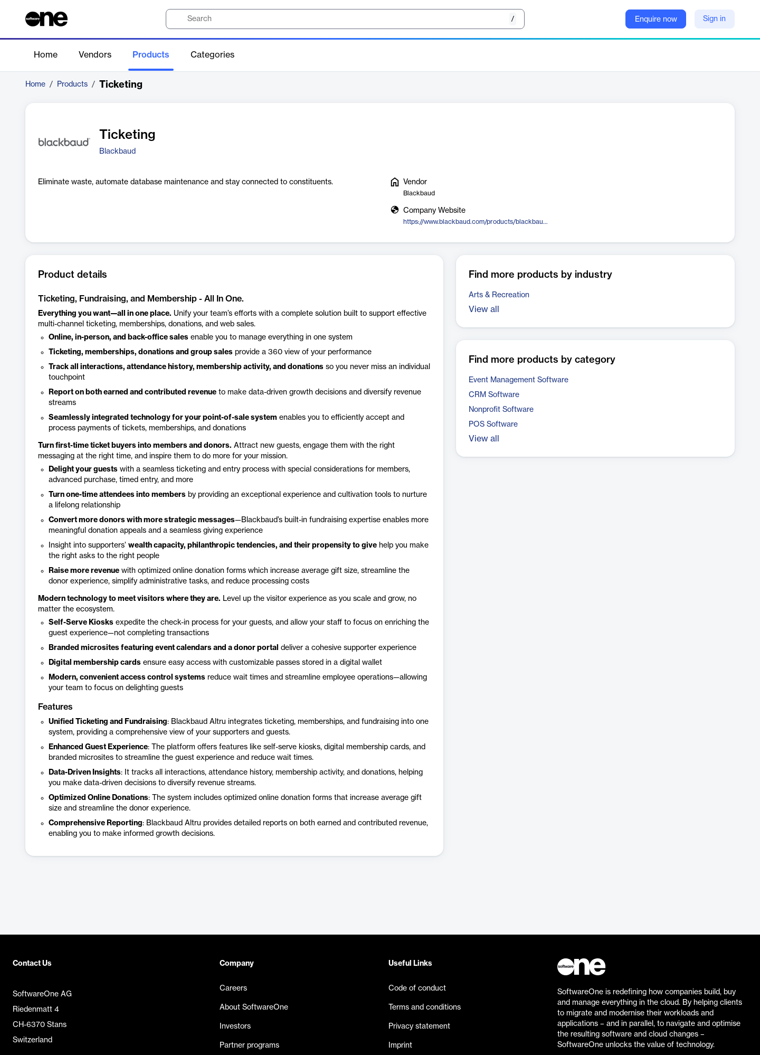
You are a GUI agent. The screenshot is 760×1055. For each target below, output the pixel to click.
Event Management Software (518, 380)
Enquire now (656, 19)
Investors (235, 1026)
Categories (212, 55)
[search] (345, 19)
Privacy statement (419, 1026)
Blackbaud (117, 151)
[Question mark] (610, 19)
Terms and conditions (424, 1007)
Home (46, 55)
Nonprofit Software (501, 409)
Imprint (400, 1045)
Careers (233, 988)
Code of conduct (417, 988)
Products (150, 55)
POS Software (493, 424)
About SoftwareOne (254, 1007)
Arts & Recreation (499, 295)
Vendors (95, 55)
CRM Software (494, 395)
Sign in (714, 19)
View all (484, 309)
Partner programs (249, 1045)
